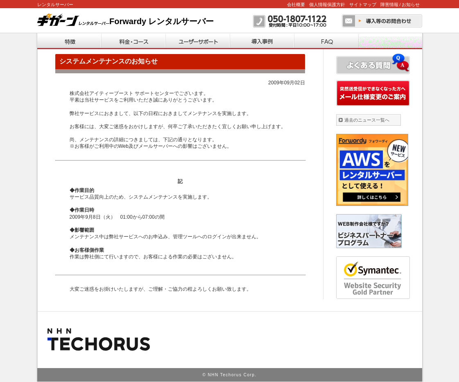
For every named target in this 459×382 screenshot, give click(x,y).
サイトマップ (362, 4)
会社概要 (296, 4)
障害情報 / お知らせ (400, 4)
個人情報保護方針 (327, 4)
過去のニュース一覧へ (366, 120)
